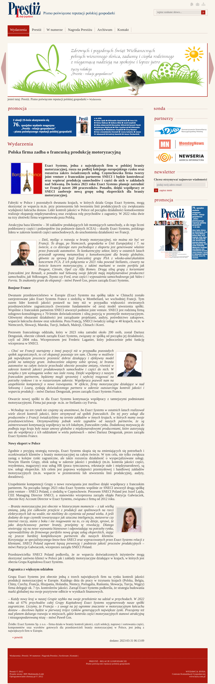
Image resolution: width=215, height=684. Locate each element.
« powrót (17, 637)
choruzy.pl (31, 676)
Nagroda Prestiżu (80, 30)
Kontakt (123, 30)
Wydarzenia (18, 30)
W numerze (55, 30)
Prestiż (36, 30)
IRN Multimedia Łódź (33, 674)
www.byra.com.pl (197, 676)
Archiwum (104, 30)
